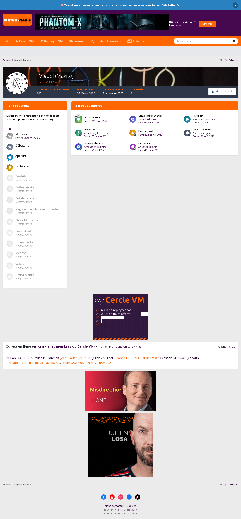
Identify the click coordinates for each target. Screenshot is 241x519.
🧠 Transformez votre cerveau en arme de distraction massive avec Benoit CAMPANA (117, 5)
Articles (135, 41)
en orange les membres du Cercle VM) (64, 346)
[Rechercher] (191, 41)
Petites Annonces (106, 41)
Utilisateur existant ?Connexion (182, 23)
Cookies (131, 506)
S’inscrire (207, 23)
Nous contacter (114, 506)
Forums (76, 41)
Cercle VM (25, 41)
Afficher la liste (226, 346)
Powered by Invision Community (120, 513)
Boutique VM (51, 41)
